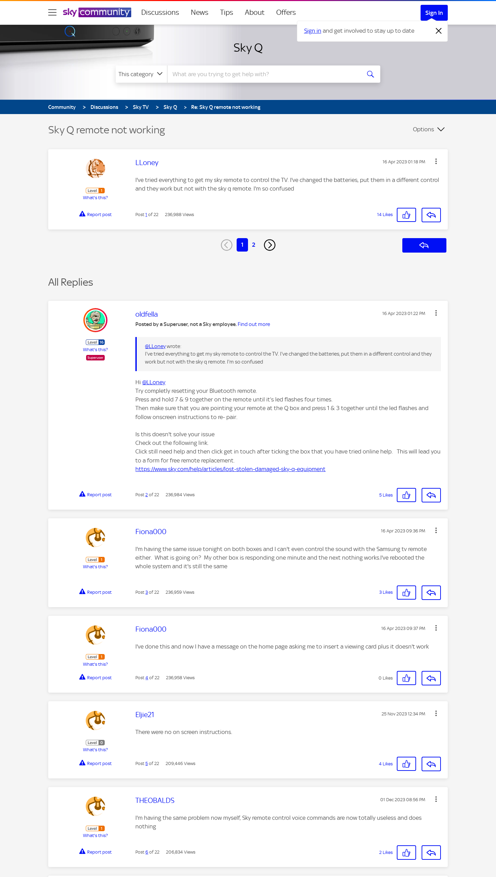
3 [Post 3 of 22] (146, 592)
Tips (226, 12)
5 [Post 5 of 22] (146, 763)
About (255, 12)
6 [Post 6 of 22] (146, 852)
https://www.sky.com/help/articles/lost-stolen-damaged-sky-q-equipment (230, 469)
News (199, 12)
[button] (436, 161)
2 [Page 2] (253, 244)
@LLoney (155, 346)
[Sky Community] (97, 12)
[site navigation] (52, 12)
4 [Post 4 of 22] (146, 677)
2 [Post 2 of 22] (146, 494)
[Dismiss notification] (438, 31)
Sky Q (248, 47)
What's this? (95, 197)
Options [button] (423, 129)
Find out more (254, 324)
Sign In (434, 12)
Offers (286, 12)
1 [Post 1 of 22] (146, 214)
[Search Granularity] (141, 74)
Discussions (160, 12)
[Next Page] (270, 245)
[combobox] (263, 74)
